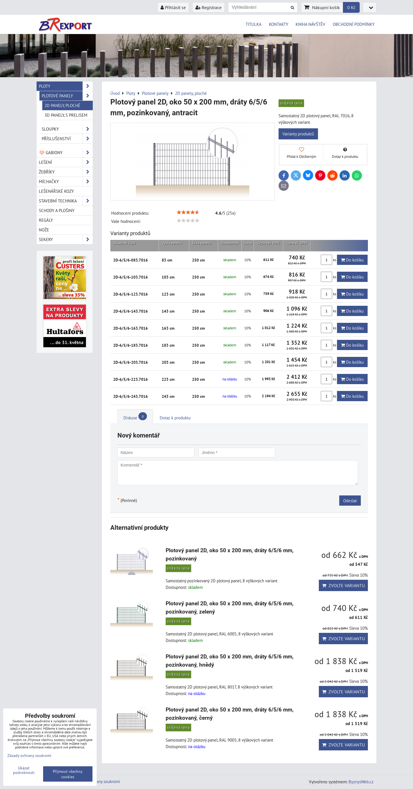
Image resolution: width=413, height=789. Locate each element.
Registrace (208, 7)
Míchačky (66, 181)
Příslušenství (67, 138)
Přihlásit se (173, 7)
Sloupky (67, 129)
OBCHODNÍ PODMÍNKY (353, 24)
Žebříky (66, 172)
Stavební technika (66, 201)
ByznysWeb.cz (361, 781)
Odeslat (350, 500)
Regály (46, 220)
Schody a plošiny (56, 210)
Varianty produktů (298, 134)
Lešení (66, 162)
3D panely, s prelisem (66, 115)
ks (329, 260)
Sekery (66, 239)
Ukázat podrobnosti (24, 770)
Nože (44, 230)
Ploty (66, 86)
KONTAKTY (278, 24)
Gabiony (66, 152)
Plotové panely (67, 96)
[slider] (188, 212)
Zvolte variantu (343, 585)
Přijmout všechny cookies (68, 774)
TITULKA (254, 24)
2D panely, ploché (62, 105)
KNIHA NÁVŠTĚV (310, 24)
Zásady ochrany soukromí (97, 781)
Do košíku (352, 260)
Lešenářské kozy (56, 191)
